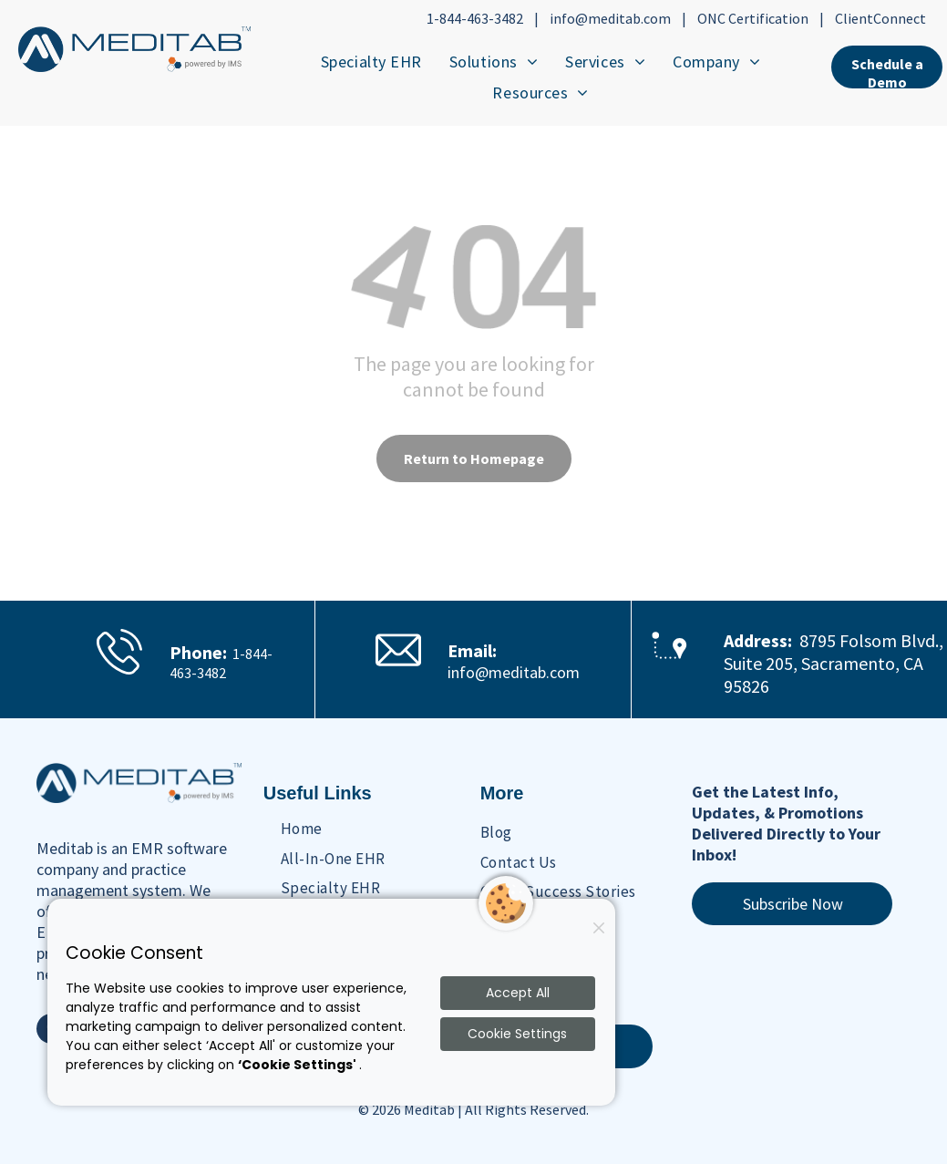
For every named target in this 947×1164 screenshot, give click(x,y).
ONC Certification (752, 18)
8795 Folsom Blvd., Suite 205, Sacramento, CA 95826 (833, 663)
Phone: (198, 652)
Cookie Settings (517, 1034)
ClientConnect (880, 18)
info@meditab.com (610, 18)
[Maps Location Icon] (669, 675)
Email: (472, 650)
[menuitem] (371, 61)
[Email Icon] (398, 665)
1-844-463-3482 (475, 18)
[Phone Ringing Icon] (119, 673)
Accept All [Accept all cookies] (518, 993)
